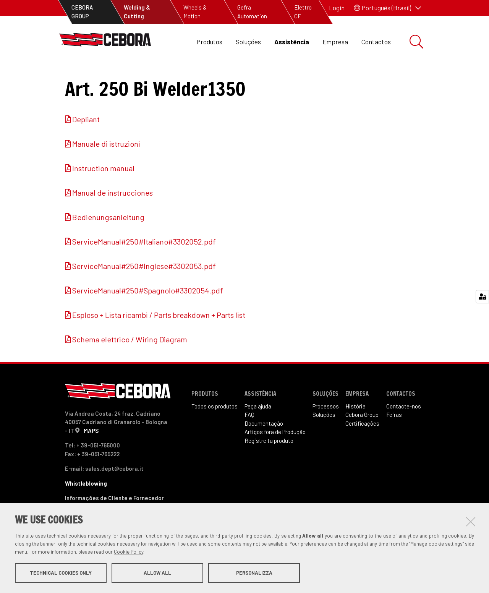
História (355, 431)
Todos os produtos (214, 431)
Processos (326, 431)
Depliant (86, 144)
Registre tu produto (268, 466)
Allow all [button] (157, 573)
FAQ (249, 440)
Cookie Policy (128, 552)
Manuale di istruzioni (106, 169)
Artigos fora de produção (150, 76)
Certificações (362, 449)
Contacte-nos (403, 431)
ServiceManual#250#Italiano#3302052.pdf (144, 267)
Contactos (376, 41)
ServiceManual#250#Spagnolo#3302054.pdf (147, 316)
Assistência (291, 41)
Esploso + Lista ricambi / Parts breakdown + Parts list (158, 340)
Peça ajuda (257, 431)
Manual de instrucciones (112, 218)
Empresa (335, 41)
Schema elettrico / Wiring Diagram (129, 364)
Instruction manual (103, 193)
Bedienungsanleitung (108, 242)
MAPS (91, 455)
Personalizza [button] (254, 573)
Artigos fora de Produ (275, 457)
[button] (387, 8)
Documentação (263, 449)
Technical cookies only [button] (61, 573)
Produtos (209, 41)
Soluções (248, 41)
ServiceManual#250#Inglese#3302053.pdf (144, 291)
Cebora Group (362, 440)
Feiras (394, 440)
